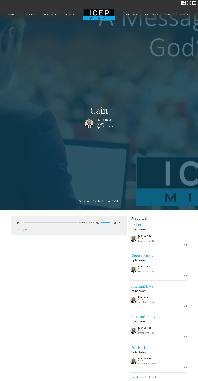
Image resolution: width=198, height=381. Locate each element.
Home (10, 14)
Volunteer (130, 14)
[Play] (17, 222)
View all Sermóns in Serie (143, 377)
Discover (28, 14)
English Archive (101, 201)
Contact (185, 14)
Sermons (49, 14)
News (169, 14)
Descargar (21, 229)
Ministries (151, 14)
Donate (69, 14)
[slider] (50, 222)
